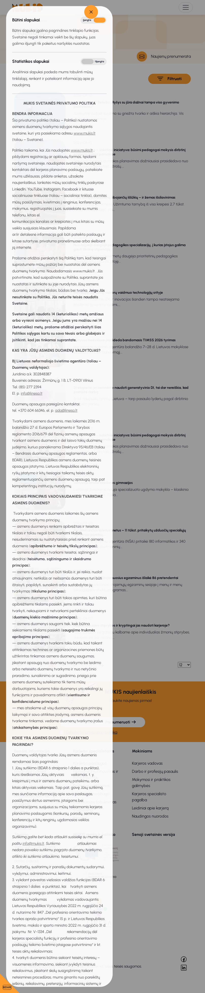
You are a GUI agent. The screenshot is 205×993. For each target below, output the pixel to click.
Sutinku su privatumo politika (91, 732)
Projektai (22, 804)
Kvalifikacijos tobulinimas (94, 801)
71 (90, 665)
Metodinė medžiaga (91, 793)
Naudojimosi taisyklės (33, 787)
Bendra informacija (32, 751)
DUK (18, 820)
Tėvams (21, 834)
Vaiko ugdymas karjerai (34, 846)
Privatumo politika (30, 771)
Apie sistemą (26, 763)
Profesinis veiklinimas (91, 785)
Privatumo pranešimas (34, 779)
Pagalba (80, 818)
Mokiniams (142, 751)
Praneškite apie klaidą (35, 942)
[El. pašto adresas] (78, 722)
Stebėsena (83, 810)
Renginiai (22, 897)
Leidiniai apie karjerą (150, 808)
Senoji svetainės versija (153, 834)
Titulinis (23, 21)
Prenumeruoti (120, 722)
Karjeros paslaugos (90, 763)
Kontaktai (22, 828)
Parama (21, 812)
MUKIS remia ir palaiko (94, 834)
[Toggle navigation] (186, 7)
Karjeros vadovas (147, 763)
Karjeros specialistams (93, 751)
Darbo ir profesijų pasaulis (155, 771)
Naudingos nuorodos (150, 816)
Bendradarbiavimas (31, 795)
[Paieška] (42, 77)
